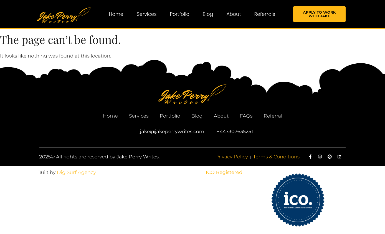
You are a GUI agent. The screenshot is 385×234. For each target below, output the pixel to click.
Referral (273, 116)
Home (116, 14)
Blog (208, 14)
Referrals (264, 14)
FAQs (246, 116)
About (233, 14)
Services (147, 14)
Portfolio (179, 14)
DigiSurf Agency (76, 172)
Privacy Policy (231, 157)
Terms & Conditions (276, 157)
